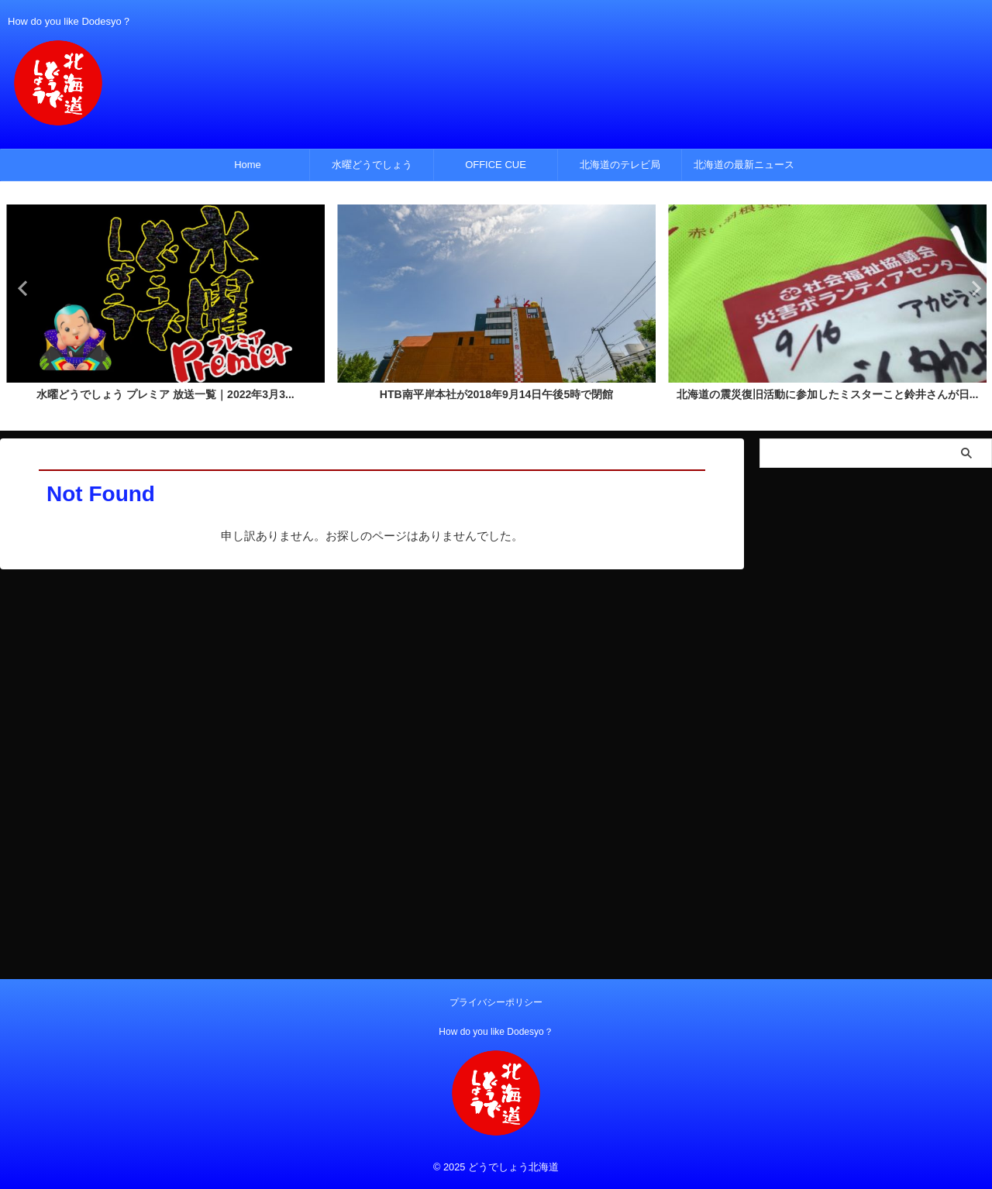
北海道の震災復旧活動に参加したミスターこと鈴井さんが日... (827, 395)
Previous (20, 287)
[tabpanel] (165, 307)
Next (971, 287)
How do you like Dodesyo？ (496, 1031)
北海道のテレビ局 (620, 164)
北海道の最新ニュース (744, 164)
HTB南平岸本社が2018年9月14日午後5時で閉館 (497, 395)
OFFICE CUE (495, 164)
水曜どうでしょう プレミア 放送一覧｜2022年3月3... (166, 395)
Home (247, 164)
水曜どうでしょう (372, 164)
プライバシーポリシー (496, 1002)
